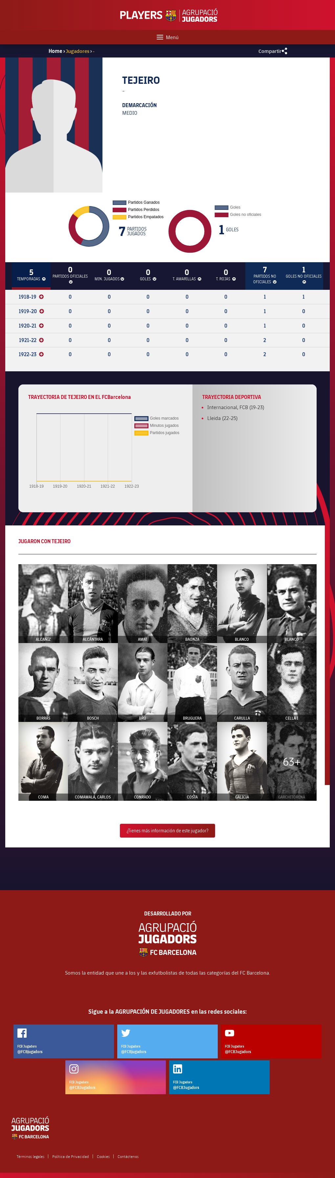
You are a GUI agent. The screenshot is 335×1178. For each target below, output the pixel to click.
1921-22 (31, 340)
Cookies (103, 1156)
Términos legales (30, 1156)
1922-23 (31, 354)
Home (55, 51)
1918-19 (31, 296)
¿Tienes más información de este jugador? (167, 830)
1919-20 (31, 311)
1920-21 (31, 325)
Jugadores (77, 51)
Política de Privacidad (70, 1156)
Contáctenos (128, 1156)
